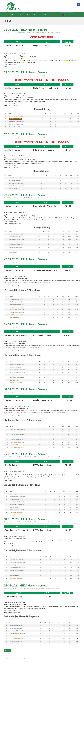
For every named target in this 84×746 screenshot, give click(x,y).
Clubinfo (44, 14)
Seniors (34, 32)
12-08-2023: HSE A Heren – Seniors (25, 134)
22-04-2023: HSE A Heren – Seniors (25, 259)
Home (7, 14)
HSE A (30, 32)
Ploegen (36, 14)
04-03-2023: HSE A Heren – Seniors (25, 585)
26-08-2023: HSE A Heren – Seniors (25, 29)
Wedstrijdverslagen (25, 14)
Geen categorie (30, 327)
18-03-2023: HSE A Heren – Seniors (25, 519)
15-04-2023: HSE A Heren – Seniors (25, 324)
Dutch (64, 15)
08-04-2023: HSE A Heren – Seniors (25, 389)
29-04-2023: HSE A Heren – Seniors (25, 195)
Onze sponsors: (54, 14)
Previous (7, 650)
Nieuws (14, 14)
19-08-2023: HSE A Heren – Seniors (25, 72)
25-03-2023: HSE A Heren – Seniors (25, 454)
